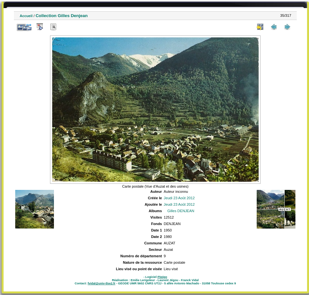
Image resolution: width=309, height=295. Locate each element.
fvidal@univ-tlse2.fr (101, 283)
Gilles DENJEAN (180, 211)
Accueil (26, 16)
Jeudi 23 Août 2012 (179, 198)
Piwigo (162, 277)
